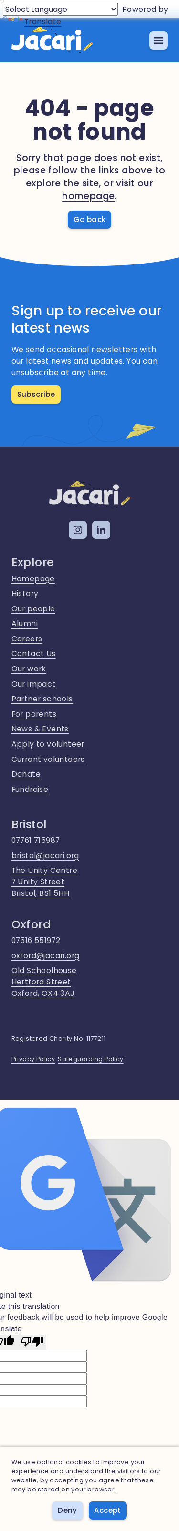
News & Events (40, 728)
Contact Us (33, 653)
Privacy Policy (33, 1059)
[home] (52, 40)
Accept (107, 1510)
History (25, 593)
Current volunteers (48, 759)
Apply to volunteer (47, 744)
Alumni (24, 623)
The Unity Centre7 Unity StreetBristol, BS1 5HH (44, 881)
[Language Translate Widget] (60, 9)
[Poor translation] (32, 1342)
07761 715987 (35, 840)
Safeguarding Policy (91, 1059)
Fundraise (30, 789)
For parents (33, 714)
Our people (33, 608)
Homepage (33, 578)
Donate (26, 774)
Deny (67, 1510)
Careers (26, 638)
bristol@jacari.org (45, 855)
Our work (28, 668)
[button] (158, 40)
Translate (32, 21)
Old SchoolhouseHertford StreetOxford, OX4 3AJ (44, 981)
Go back (90, 219)
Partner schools (42, 698)
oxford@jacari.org (45, 955)
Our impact (33, 684)
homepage (88, 196)
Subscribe (36, 394)
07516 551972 (36, 940)
